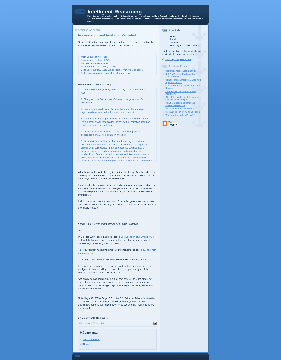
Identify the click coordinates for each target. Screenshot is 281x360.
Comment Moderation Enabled (180, 71)
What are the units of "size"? (180, 115)
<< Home (84, 344)
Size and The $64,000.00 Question (182, 112)
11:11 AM (100, 323)
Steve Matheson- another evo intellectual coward (180, 104)
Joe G (173, 39)
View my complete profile (178, 59)
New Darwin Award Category (180, 108)
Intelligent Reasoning (114, 12)
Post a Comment (91, 339)
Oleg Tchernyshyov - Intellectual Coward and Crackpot (181, 98)
